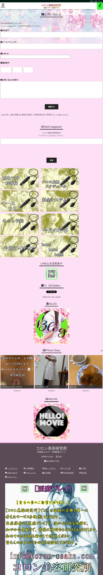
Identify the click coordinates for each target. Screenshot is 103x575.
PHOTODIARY (67, 462)
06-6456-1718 (52, 450)
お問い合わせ (11, 462)
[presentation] (17, 150)
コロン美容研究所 (51, 4)
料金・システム (49, 458)
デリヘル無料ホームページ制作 (64, 571)
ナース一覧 (65, 458)
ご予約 (82, 458)
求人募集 (46, 462)
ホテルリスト (11, 466)
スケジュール (30, 462)
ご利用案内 (29, 458)
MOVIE (83, 462)
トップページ (11, 458)
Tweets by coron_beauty (52, 286)
